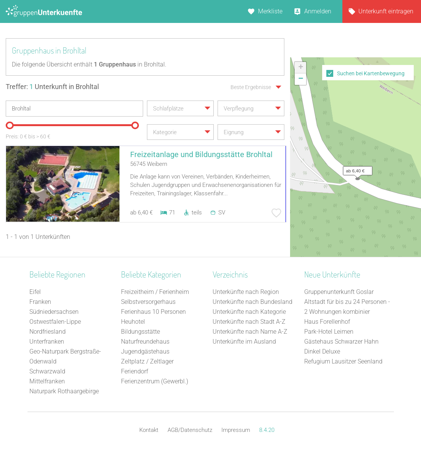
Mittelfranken (47, 381)
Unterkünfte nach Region (246, 291)
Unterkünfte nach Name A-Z (250, 331)
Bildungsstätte (140, 331)
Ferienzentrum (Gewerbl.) (154, 381)
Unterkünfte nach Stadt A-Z (249, 321)
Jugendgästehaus (145, 351)
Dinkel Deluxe (322, 351)
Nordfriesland (47, 331)
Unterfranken (46, 341)
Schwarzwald (47, 371)
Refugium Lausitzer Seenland (343, 361)
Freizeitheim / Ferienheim (155, 291)
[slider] (9, 125)
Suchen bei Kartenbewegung (371, 73)
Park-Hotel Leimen (328, 331)
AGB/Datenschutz (190, 430)
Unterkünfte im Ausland (244, 341)
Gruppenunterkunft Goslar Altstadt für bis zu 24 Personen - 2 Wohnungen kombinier (347, 301)
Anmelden (317, 11)
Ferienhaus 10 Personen (153, 311)
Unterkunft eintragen (385, 11)
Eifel (35, 291)
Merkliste (270, 11)
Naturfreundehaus (145, 341)
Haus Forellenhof (327, 321)
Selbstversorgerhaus (148, 301)
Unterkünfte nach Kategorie (249, 311)
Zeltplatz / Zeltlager (147, 361)
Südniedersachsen (54, 311)
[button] (355, 169)
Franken (40, 301)
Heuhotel (133, 321)
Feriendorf (134, 371)
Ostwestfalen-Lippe (55, 321)
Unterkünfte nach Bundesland (252, 301)
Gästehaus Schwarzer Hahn (341, 341)
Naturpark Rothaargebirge (64, 391)
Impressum (235, 430)
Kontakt (148, 430)
